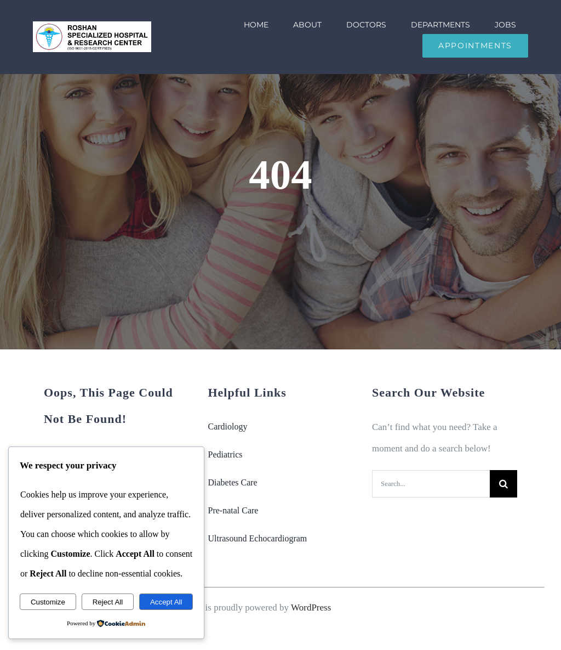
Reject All (108, 602)
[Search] (503, 484)
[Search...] (431, 484)
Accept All (166, 602)
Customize (48, 602)
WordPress (311, 607)
